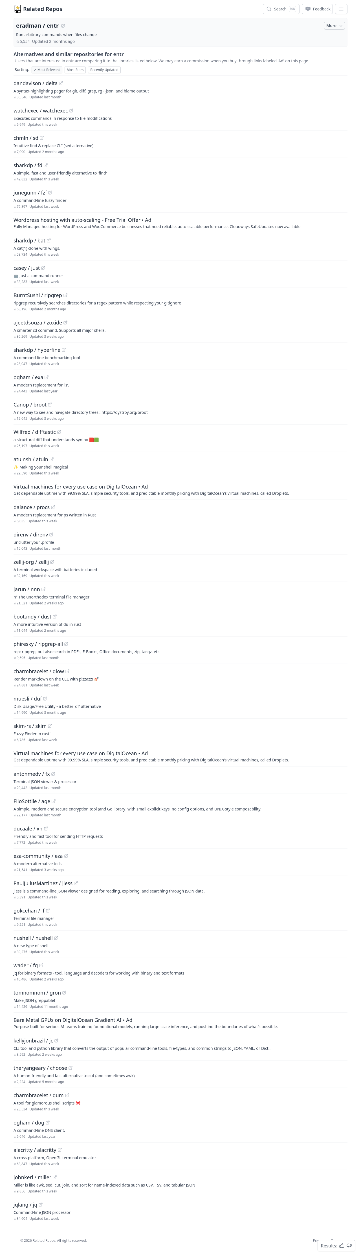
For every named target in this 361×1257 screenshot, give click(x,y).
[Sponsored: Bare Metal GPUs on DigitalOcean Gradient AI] (180, 1023)
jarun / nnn (27, 589)
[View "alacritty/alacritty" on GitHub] (60, 1150)
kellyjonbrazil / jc (33, 1040)
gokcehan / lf (29, 910)
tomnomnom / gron (37, 992)
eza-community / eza (38, 855)
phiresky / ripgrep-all (38, 643)
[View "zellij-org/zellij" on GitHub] (52, 562)
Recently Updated (104, 69)
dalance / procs (32, 507)
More (335, 25)
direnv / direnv (31, 534)
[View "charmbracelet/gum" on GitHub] (67, 1095)
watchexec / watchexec (41, 110)
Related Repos (42, 9)
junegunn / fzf (30, 192)
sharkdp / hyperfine (37, 349)
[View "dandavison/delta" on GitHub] (61, 83)
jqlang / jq (25, 1204)
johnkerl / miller (32, 1177)
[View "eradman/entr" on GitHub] (63, 25)
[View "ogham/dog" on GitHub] (47, 1122)
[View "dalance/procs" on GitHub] (53, 507)
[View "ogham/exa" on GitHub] (46, 377)
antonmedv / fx (32, 773)
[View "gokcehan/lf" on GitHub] (48, 910)
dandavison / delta (36, 83)
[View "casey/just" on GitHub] (43, 268)
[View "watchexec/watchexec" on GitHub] (71, 110)
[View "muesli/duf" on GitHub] (45, 698)
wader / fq (26, 965)
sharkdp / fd (28, 165)
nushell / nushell (33, 938)
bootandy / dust (32, 616)
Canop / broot (30, 404)
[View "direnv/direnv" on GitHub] (51, 534)
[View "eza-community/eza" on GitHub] (66, 856)
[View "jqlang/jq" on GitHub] (40, 1204)
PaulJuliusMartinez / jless (43, 883)
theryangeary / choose (40, 1067)
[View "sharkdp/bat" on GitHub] (49, 240)
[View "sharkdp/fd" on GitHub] (45, 165)
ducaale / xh (28, 828)
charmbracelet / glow (39, 671)
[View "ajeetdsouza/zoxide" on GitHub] (65, 322)
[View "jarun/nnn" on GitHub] (43, 589)
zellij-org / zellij (31, 561)
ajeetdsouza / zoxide (38, 322)
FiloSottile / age (32, 801)
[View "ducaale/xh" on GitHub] (46, 828)
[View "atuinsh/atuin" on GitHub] (51, 459)
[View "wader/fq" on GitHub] (41, 965)
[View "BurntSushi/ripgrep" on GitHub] (65, 295)
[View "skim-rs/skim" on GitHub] (50, 726)
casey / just (27, 267)
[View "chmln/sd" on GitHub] (41, 138)
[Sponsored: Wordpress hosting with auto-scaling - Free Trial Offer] (180, 222)
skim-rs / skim (30, 726)
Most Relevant (47, 69)
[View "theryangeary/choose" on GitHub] (70, 1068)
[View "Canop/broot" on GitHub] (50, 404)
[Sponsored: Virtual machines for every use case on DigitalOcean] (180, 489)
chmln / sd (26, 137)
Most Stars (75, 69)
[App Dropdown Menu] (341, 9)
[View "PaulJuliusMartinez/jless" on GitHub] (76, 883)
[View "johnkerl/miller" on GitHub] (54, 1177)
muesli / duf (28, 698)
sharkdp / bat (29, 240)
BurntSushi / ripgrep (38, 295)
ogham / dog (29, 1122)
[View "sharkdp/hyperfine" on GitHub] (63, 350)
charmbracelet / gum (39, 1095)
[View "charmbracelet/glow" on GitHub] (67, 671)
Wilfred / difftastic (35, 431)
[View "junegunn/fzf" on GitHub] (50, 192)
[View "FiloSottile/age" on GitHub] (53, 801)
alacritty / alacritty (35, 1149)
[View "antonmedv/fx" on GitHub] (53, 774)
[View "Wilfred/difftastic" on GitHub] (59, 432)
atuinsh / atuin (31, 459)
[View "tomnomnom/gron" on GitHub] (64, 992)
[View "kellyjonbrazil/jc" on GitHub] (56, 1040)
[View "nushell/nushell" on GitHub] (56, 938)
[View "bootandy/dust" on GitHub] (54, 616)
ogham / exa (28, 377)
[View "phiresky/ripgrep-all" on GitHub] (66, 644)
